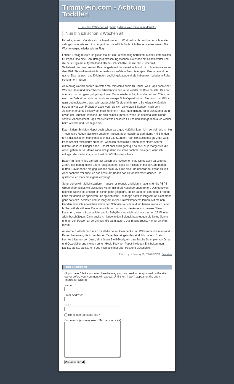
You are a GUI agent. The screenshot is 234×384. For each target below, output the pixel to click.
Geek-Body (112, 243)
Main (113, 27)
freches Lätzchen (72, 239)
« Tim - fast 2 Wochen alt (93, 27)
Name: (68, 285)
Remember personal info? (82, 314)
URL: (67, 305)
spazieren (97, 183)
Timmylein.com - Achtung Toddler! (104, 10)
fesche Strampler (147, 239)
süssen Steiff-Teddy (113, 239)
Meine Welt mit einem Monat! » (137, 27)
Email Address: (73, 295)
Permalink (167, 254)
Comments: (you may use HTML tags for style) (92, 320)
